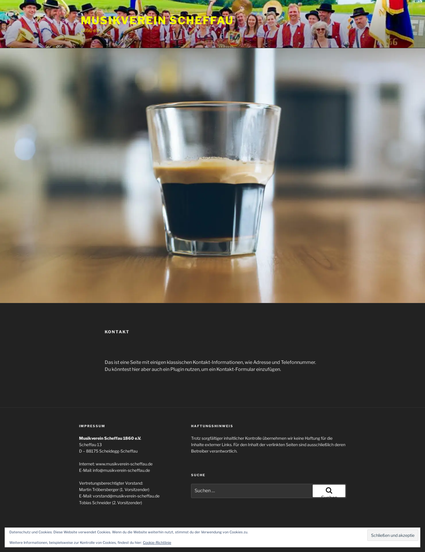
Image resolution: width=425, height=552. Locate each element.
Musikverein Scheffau (157, 20)
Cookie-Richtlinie (157, 542)
